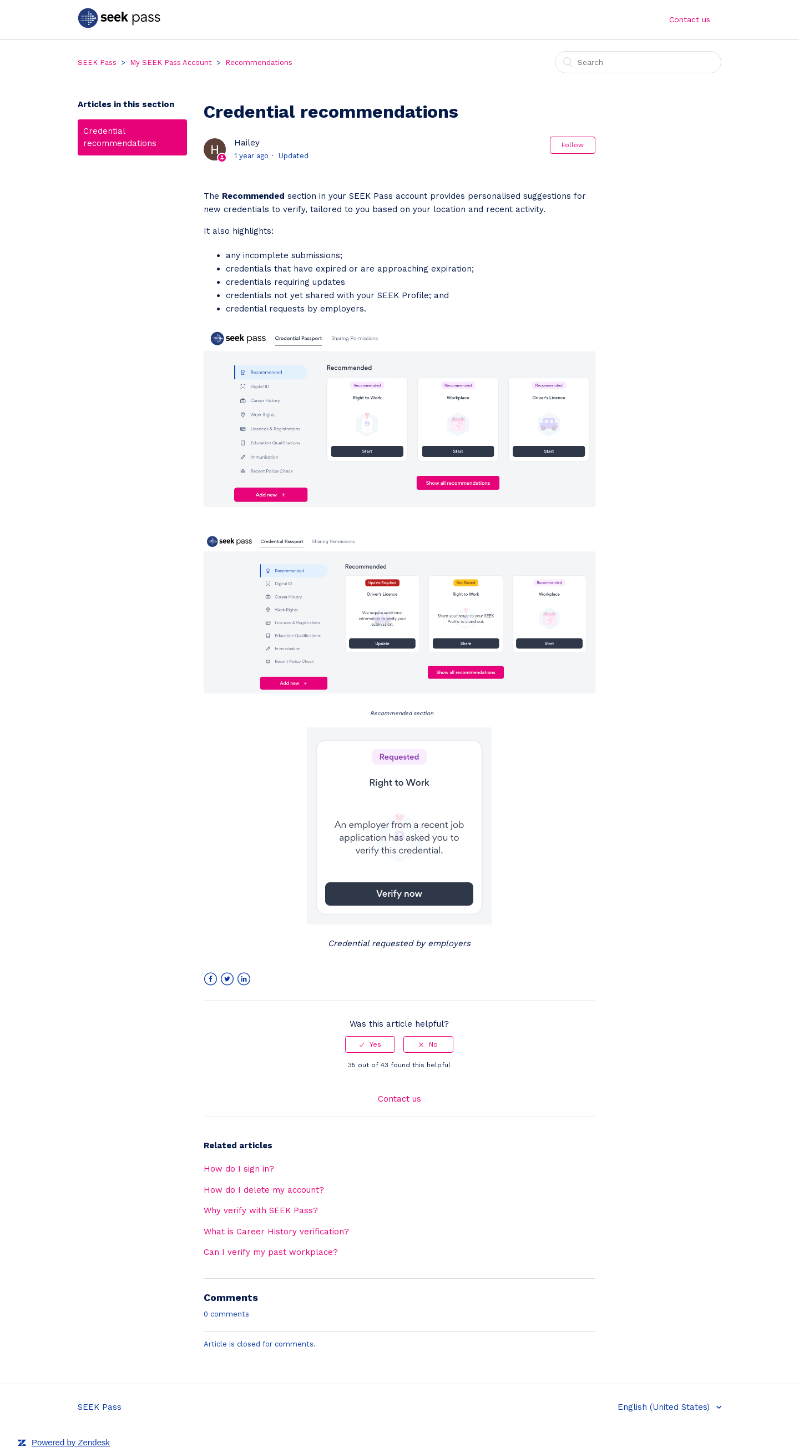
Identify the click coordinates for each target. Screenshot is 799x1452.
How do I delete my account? (264, 1190)
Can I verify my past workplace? (271, 1252)
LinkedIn (244, 979)
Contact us (689, 19)
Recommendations (258, 62)
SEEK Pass (97, 62)
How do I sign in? (239, 1169)
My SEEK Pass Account (171, 62)
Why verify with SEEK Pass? (261, 1210)
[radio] (370, 1044)
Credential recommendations (119, 137)
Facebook (211, 979)
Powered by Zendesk (71, 1442)
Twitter (227, 979)
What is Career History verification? (276, 1232)
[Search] (638, 62)
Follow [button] (573, 145)
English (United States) (665, 1407)
